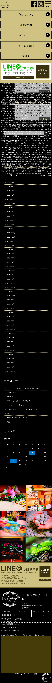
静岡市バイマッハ (32, 173)
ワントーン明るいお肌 (26, 152)
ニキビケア (42, 136)
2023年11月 (11, 239)
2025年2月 (11, 192)
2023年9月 (11, 244)
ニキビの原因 (32, 136)
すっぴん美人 (44, 124)
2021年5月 (11, 321)
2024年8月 (11, 213)
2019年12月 (11, 378)
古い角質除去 (39, 154)
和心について (26, 14)
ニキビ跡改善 (17, 138)
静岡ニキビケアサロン (32, 168)
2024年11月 (11, 200)
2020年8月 (11, 347)
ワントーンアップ (12, 152)
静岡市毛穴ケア (29, 175)
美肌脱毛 (31, 162)
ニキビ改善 (8, 99)
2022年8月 (11, 278)
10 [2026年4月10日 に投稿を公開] (32, 460)
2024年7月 (11, 218)
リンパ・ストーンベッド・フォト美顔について (23, 416)
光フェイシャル (40, 152)
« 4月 (6, 475)
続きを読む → (44, 91)
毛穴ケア (13, 159)
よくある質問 (26, 45)
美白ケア (13, 162)
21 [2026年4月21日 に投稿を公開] (13, 468)
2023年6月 (11, 257)
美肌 (25, 162)
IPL (19, 124)
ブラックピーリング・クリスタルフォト (21, 408)
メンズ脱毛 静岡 (19, 148)
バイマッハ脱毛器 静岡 (26, 141)
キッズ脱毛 (11, 129)
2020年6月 (11, 356)
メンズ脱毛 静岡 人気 (34, 148)
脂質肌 (43, 164)
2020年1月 (11, 373)
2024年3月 (11, 222)
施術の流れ (25, 25)
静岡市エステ (44, 171)
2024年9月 (11, 209)
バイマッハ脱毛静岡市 (11, 143)
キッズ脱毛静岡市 (22, 129)
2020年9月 (11, 343)
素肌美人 (44, 159)
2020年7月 (11, 352)
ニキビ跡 (16, 99)
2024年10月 (11, 205)
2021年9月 (11, 304)
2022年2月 (11, 287)
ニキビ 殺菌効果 (19, 97)
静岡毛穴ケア (39, 175)
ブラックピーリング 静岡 (13, 145)
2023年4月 (11, 265)
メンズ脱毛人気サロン (14, 150)
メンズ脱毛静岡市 (29, 150)
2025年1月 (11, 196)
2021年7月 (11, 313)
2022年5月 (11, 282)
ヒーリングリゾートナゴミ (29, 99)
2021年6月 (11, 317)
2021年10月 (11, 300)
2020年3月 (11, 365)
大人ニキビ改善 (8, 157)
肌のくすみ (39, 162)
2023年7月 (11, 252)
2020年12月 (11, 334)
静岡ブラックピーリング (17, 171)
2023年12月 (11, 235)
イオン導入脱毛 (6, 97)
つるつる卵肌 (21, 127)
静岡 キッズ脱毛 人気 (33, 166)
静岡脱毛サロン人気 (43, 178)
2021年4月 (11, 326)
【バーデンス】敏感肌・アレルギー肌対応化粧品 (24, 395)
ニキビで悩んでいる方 (33, 97)
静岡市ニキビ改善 (19, 173)
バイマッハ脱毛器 (11, 141)
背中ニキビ (20, 164)
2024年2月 (11, 226)
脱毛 (48, 95)
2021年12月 (11, 291)
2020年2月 (11, 369)
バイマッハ (26, 138)
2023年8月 (11, 248)
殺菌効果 (44, 157)
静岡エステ (47, 166)
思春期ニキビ (35, 157)
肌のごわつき (11, 164)
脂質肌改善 (21, 166)
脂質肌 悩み (11, 166)
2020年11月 (11, 339)
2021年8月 (11, 308)
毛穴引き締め (21, 159)
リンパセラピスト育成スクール (18, 412)
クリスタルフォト (35, 129)
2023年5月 (11, 261)
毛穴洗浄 (30, 159)
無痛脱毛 (37, 159)
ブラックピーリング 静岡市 (33, 145)
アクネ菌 (30, 127)
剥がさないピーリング (15, 154)
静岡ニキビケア (18, 168)
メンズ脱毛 (8, 148)
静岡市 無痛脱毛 (33, 171)
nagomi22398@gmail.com (12, 632)
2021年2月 (11, 330)
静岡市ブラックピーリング (13, 175)
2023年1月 (11, 269)
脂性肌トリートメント (32, 164)
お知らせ (37, 122)
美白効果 (20, 162)
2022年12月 (11, 274)
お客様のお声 (11, 399)
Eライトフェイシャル (9, 124)
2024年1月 (11, 231)
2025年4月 (11, 187)
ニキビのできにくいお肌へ (18, 136)
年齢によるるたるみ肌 (22, 157)
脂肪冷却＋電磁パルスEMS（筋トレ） (20, 425)
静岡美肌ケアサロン (28, 178)
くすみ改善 (35, 124)
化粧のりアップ (29, 154)
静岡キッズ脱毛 (6, 168)
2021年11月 (11, 295)
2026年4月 (11, 183)
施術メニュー (26, 35)
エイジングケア (39, 127)
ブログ (26, 56)
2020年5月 (11, 360)
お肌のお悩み (25, 124)
